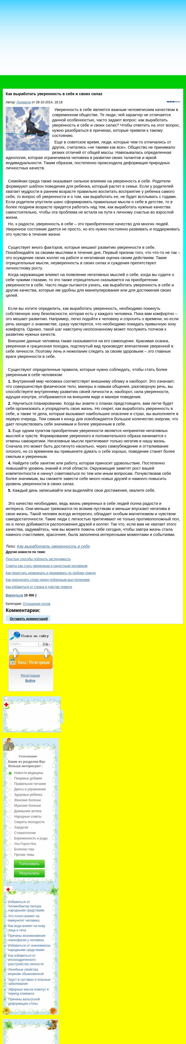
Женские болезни (27, 800)
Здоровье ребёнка (28, 795)
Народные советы (27, 816)
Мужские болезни (27, 806)
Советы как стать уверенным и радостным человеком (47, 566)
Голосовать (29, 864)
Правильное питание (30, 784)
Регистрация (30, 675)
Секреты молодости (29, 822)
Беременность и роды (31, 838)
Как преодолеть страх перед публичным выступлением (48, 580)
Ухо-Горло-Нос (25, 844)
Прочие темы (24, 855)
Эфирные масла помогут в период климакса (28, 992)
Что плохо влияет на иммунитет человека (24, 918)
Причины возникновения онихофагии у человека (26, 938)
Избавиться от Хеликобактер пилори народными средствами (26, 906)
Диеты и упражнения (30, 789)
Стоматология (25, 833)
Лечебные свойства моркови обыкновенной (26, 972)
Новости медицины (28, 773)
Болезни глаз (24, 849)
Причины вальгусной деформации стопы (24, 1001)
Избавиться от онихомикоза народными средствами (29, 948)
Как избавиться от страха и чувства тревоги (39, 587)
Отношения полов (36, 604)
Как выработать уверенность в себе (53, 546)
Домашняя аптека (27, 811)
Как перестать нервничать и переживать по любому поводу (51, 573)
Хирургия (21, 827)
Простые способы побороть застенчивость (38, 559)
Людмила (24, 102)
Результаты (29, 873)
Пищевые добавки (28, 778)
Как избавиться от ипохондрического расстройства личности (26, 960)
